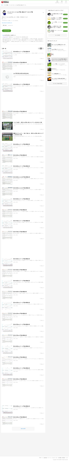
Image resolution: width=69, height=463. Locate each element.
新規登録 (45, 457)
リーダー (57, 2)
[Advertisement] (23, 101)
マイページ (49, 457)
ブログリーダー (55, 457)
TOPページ (41, 457)
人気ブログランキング (5, 2)
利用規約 (63, 457)
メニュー (66, 2)
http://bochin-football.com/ (7, 22)
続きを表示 (23, 428)
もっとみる (57, 35)
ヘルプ (67, 457)
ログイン (62, 2)
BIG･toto (5, 25)
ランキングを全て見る (57, 83)
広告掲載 (59, 457)
